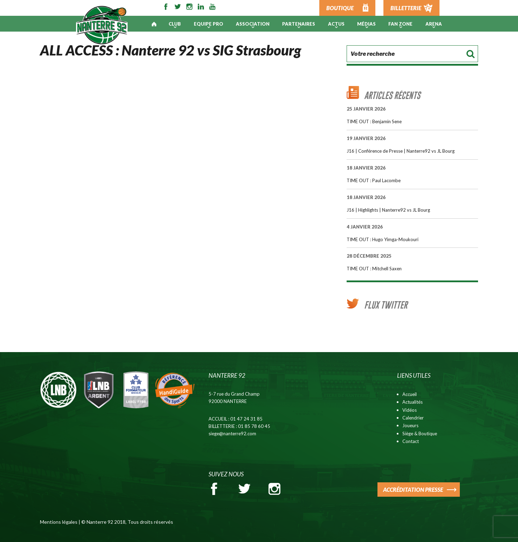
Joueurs (410, 425)
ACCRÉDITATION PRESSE (413, 489)
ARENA (433, 24)
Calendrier (413, 418)
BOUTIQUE (340, 8)
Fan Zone (400, 24)
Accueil (409, 394)
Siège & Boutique (419, 433)
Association (253, 24)
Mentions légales (58, 522)
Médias (366, 24)
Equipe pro (208, 24)
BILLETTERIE (405, 8)
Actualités (412, 402)
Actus (336, 24)
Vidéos (409, 410)
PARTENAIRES (298, 24)
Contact (410, 441)
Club (175, 24)
